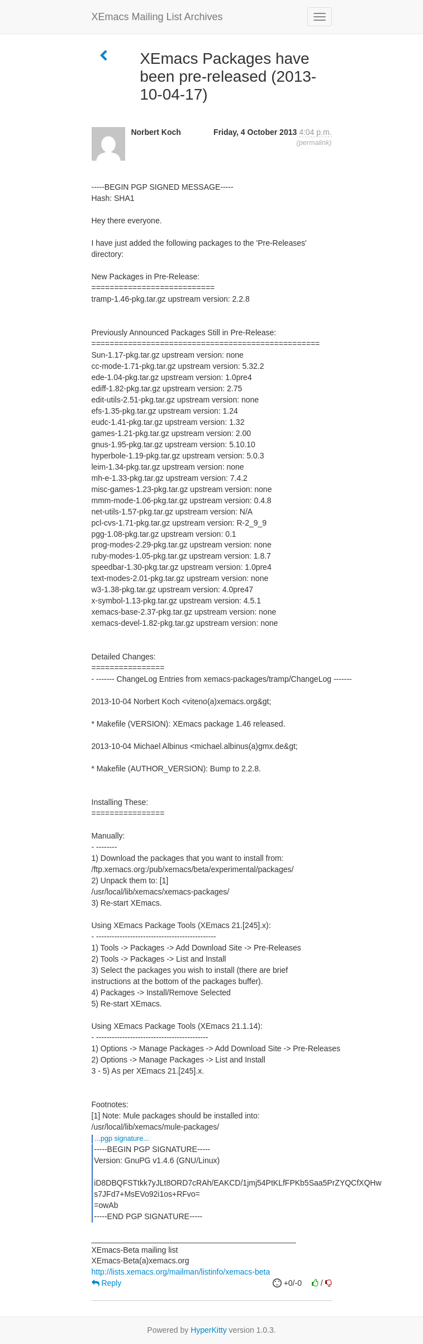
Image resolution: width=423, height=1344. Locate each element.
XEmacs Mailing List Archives (157, 16)
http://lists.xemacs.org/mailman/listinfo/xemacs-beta (181, 1271)
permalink (314, 143)
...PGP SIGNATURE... (122, 1138)
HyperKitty (209, 1330)
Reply (107, 1283)
